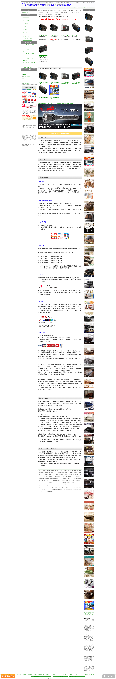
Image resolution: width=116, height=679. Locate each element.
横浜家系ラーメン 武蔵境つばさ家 (29, 674)
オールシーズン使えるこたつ (28, 67)
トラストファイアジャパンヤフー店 (77, 676)
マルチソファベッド (26, 30)
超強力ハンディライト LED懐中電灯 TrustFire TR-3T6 (55, 97)
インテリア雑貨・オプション (28, 38)
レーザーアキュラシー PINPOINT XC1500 (28, 50)
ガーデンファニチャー (26, 33)
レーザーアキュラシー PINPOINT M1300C (28, 54)
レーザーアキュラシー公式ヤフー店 (60, 676)
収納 (23, 27)
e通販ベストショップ (74, 674)
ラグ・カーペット (26, 36)
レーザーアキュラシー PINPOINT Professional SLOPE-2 (28, 45)
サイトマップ (82, 7)
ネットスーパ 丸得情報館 (16, 674)
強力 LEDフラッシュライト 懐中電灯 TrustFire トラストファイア (29, 63)
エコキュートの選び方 (5, 674)
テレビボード (25, 26)
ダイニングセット (26, 20)
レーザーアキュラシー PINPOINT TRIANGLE (28, 59)
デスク (24, 35)
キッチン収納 (25, 29)
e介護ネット (66, 674)
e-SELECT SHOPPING (26, 71)
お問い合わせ (87, 7)
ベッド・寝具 (25, 32)
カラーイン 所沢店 (84, 674)
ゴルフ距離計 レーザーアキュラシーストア (98, 674)
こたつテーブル (25, 23)
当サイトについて (26, 83)
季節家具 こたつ (25, 12)
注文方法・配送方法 (76, 7)
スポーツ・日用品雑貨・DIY (27, 40)
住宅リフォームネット (57, 674)
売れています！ (69, 7)
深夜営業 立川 (41, 674)
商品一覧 (64, 7)
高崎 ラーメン (49, 674)
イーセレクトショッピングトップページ (55, 7)
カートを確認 (92, 7)
